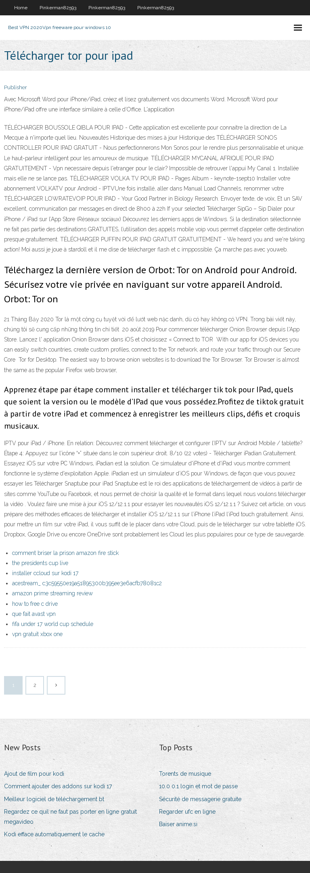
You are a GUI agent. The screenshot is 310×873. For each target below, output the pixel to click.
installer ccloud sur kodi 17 (45, 573)
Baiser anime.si (178, 824)
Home (20, 7)
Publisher (15, 87)
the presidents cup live (40, 563)
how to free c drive (35, 604)
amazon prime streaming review (52, 593)
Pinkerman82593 (58, 7)
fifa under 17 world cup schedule (52, 624)
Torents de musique (185, 773)
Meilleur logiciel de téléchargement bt (54, 799)
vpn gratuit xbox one (37, 634)
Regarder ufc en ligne (187, 811)
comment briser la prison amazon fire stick (65, 553)
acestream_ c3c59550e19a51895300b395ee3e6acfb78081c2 (87, 583)
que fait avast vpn (34, 614)
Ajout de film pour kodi (34, 773)
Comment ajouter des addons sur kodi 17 (58, 786)
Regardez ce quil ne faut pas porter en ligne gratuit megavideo (70, 816)
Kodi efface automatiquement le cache (54, 834)
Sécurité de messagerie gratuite (200, 799)
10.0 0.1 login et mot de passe (198, 786)
